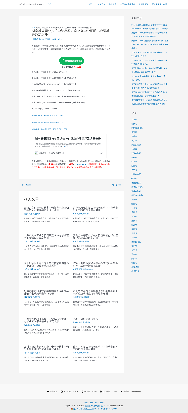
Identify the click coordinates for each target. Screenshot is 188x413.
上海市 (26, 241)
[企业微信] (52, 391)
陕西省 (87, 297)
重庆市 (134, 254)
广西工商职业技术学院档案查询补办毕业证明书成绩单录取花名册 (95, 264)
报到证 (75, 322)
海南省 (134, 221)
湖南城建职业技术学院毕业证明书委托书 (45, 122)
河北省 (37, 325)
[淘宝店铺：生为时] (69, 391)
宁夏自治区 (136, 153)
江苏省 (134, 199)
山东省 (26, 269)
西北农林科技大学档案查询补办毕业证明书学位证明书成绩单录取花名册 (95, 292)
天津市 (134, 149)
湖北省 (134, 225)
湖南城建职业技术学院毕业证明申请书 (44, 115)
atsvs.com (99, 403)
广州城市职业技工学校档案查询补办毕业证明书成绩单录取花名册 (95, 209)
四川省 (26, 353)
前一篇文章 (25, 185)
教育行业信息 (137, 187)
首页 (90, 4)
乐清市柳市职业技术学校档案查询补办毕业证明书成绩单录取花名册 (46, 292)
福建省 (134, 237)
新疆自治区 (136, 191)
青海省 (134, 263)
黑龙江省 (135, 271)
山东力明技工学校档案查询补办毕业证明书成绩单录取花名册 (95, 348)
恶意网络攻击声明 (159, 4)
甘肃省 (134, 233)
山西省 (134, 166)
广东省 (75, 214)
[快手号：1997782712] (131, 391)
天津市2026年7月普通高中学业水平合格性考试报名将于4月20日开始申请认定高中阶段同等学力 (149, 44)
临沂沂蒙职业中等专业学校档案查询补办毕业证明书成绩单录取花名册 (46, 264)
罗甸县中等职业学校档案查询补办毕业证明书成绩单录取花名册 (95, 236)
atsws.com (89, 403)
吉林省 (134, 136)
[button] (49, 4)
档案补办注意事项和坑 (85, 318)
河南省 (134, 212)
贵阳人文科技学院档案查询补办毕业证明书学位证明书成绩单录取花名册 (46, 209)
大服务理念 (100, 4)
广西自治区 (77, 269)
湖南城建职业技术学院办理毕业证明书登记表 (47, 129)
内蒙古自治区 (137, 128)
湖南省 (48, 39)
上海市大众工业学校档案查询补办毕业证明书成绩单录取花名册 (46, 236)
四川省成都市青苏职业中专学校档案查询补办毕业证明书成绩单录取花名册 (46, 348)
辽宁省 (134, 250)
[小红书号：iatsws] (108, 391)
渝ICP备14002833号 (109, 409)
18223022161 (81, 164)
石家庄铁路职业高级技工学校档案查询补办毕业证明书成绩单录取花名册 (46, 320)
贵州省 (37, 214)
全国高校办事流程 (127, 4)
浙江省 (37, 297)
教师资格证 (143, 4)
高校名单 (135, 267)
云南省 (134, 124)
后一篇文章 (118, 185)
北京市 (134, 132)
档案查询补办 (38, 39)
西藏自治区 (136, 242)
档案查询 (112, 4)
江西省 (134, 204)
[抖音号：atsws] (88, 391)
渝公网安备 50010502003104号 (84, 409)
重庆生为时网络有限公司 (95, 406)
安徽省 (134, 157)
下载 (61, 115)
